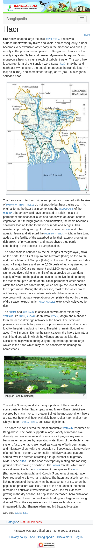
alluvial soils (47, 301)
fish (68, 229)
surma (12, 312)
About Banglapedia (42, 537)
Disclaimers (64, 537)
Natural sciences (31, 522)
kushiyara (28, 312)
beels (30, 204)
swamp (56, 465)
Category (12, 522)
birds (23, 461)
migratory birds (54, 233)
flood (37, 469)
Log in (79, 537)
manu (22, 316)
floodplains (66, 208)
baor (18, 512)
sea (62, 63)
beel (25, 512)
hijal (76, 469)
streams (8, 316)
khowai (31, 316)
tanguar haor (28, 421)
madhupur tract (16, 204)
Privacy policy (18, 537)
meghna (7, 212)
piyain (54, 316)
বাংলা (86, 35)
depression (52, 38)
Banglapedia (16, 19)
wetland (68, 428)
